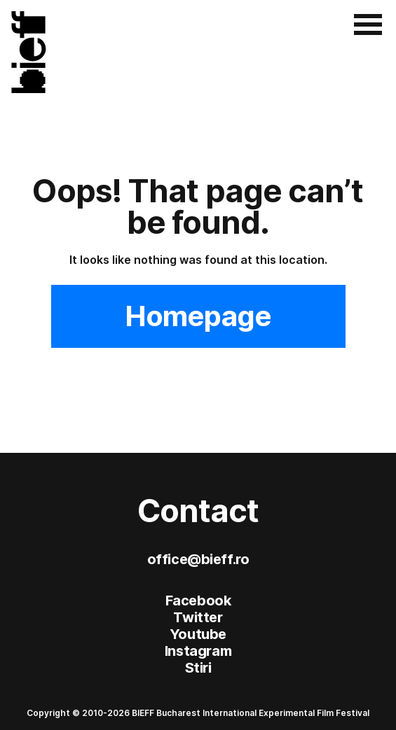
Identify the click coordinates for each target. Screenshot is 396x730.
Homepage (198, 316)
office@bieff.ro (198, 559)
